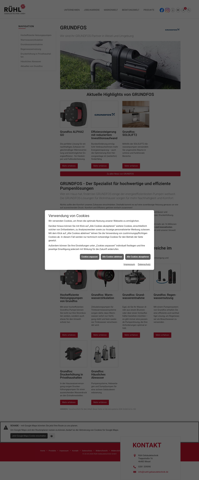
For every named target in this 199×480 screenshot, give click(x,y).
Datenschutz (144, 250)
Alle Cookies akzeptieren (138, 242)
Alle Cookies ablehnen (112, 242)
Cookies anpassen (89, 242)
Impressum (129, 250)
